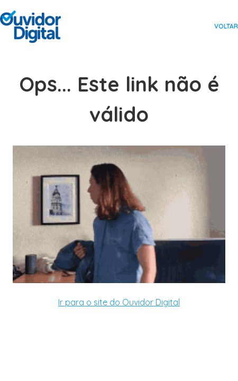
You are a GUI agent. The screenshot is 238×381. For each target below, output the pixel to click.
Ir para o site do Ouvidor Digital (119, 302)
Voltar (226, 26)
